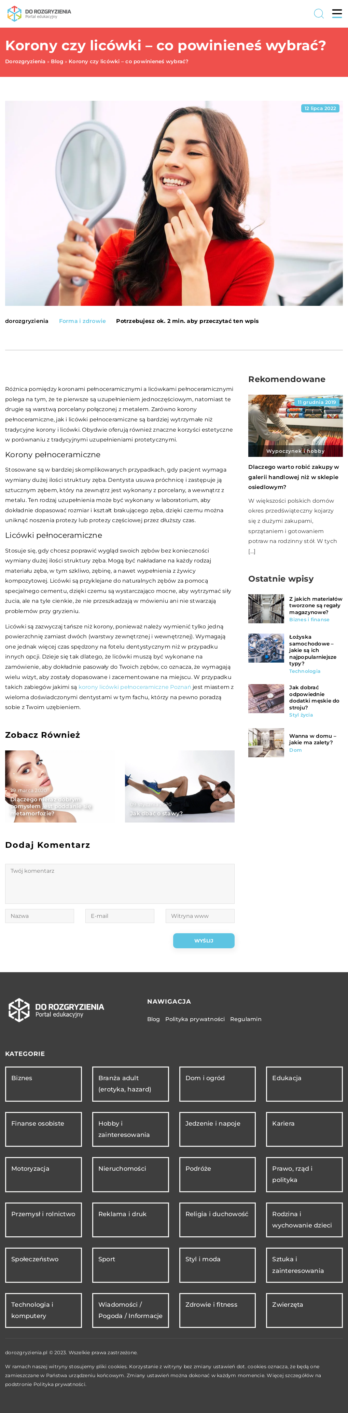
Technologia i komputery (32, 1310)
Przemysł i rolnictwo (43, 1214)
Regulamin (246, 1019)
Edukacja (287, 1078)
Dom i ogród (205, 1078)
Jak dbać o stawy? (156, 813)
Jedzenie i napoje (212, 1123)
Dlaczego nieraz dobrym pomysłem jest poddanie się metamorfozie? (51, 806)
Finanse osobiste (37, 1123)
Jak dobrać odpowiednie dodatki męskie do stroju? (314, 697)
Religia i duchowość (217, 1214)
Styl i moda (203, 1259)
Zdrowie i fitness (211, 1304)
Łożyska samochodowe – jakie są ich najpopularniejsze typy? (312, 650)
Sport (106, 1259)
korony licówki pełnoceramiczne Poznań (135, 687)
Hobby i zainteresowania (124, 1129)
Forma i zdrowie (82, 321)
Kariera (283, 1123)
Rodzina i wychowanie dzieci (302, 1219)
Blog (153, 1019)
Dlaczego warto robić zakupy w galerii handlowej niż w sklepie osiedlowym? (293, 477)
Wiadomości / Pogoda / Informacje (130, 1310)
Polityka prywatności (195, 1019)
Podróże (198, 1168)
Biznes (21, 1078)
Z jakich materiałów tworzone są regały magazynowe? (316, 605)
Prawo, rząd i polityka (292, 1174)
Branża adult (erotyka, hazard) (124, 1083)
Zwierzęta (287, 1304)
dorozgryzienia (27, 321)
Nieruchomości (122, 1168)
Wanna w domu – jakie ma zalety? (312, 739)
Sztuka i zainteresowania (298, 1264)
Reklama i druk (122, 1214)
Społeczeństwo (34, 1259)
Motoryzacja (30, 1168)
